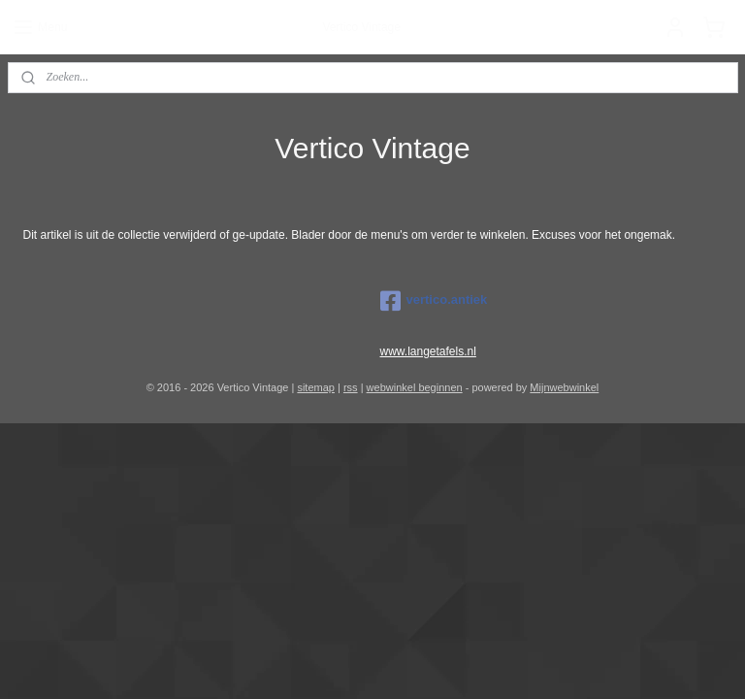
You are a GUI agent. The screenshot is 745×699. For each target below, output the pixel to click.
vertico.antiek (434, 301)
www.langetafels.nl (428, 351)
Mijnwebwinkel (564, 387)
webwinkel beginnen (415, 387)
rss (350, 387)
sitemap (316, 387)
